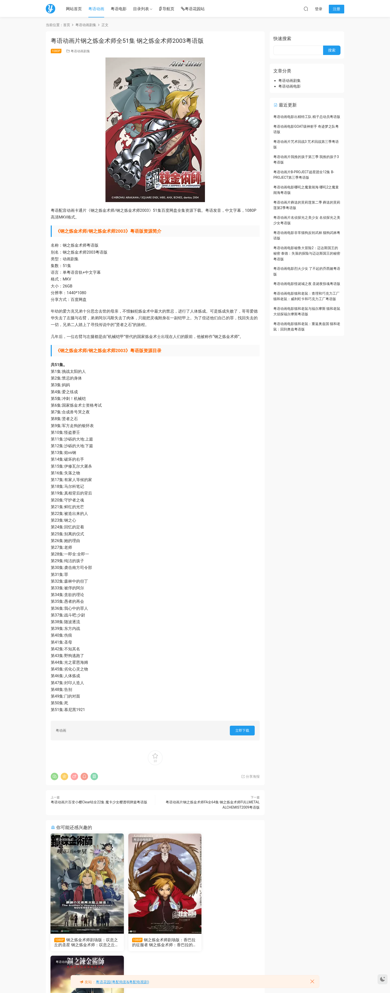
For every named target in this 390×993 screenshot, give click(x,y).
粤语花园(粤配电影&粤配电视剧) (122, 982)
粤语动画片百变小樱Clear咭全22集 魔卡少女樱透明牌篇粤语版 (99, 802)
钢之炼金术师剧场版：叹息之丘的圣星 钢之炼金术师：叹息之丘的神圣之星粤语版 (82, 942)
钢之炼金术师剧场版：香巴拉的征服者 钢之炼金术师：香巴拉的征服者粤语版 (154, 942)
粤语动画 (96, 8)
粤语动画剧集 (80, 51)
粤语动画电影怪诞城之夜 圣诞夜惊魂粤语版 (306, 284)
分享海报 (250, 776)
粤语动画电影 (65, 839)
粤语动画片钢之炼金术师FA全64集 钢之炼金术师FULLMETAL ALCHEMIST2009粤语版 (226, 942)
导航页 (166, 9)
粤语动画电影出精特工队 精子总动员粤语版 (306, 117)
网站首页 (74, 8)
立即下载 (242, 730)
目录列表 (141, 8)
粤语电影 (119, 8)
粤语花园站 (193, 9)
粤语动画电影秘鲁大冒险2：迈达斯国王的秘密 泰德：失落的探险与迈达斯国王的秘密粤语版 (306, 253)
